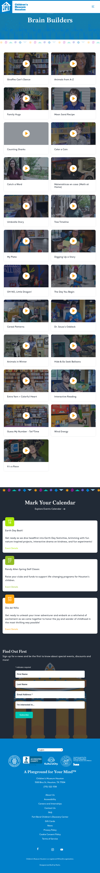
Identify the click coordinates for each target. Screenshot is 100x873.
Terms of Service (50, 839)
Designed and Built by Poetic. (50, 865)
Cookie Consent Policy (50, 834)
